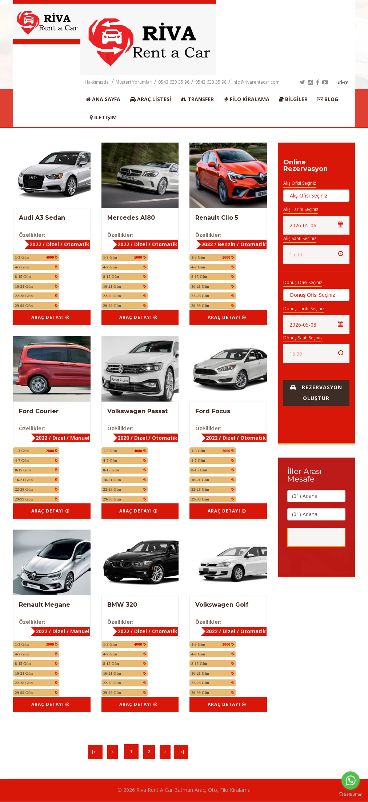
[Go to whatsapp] (350, 780)
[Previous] (107, 751)
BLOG (327, 99)
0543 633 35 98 (173, 82)
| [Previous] (82, 751)
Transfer (197, 99)
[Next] (170, 751)
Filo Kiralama (246, 99)
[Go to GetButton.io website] (350, 794)
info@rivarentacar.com (256, 82)
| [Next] (194, 751)
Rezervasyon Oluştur (316, 393)
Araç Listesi (150, 99)
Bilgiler (293, 99)
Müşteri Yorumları (134, 82)
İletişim (103, 117)
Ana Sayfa (103, 99)
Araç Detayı (50, 317)
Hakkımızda (97, 82)
